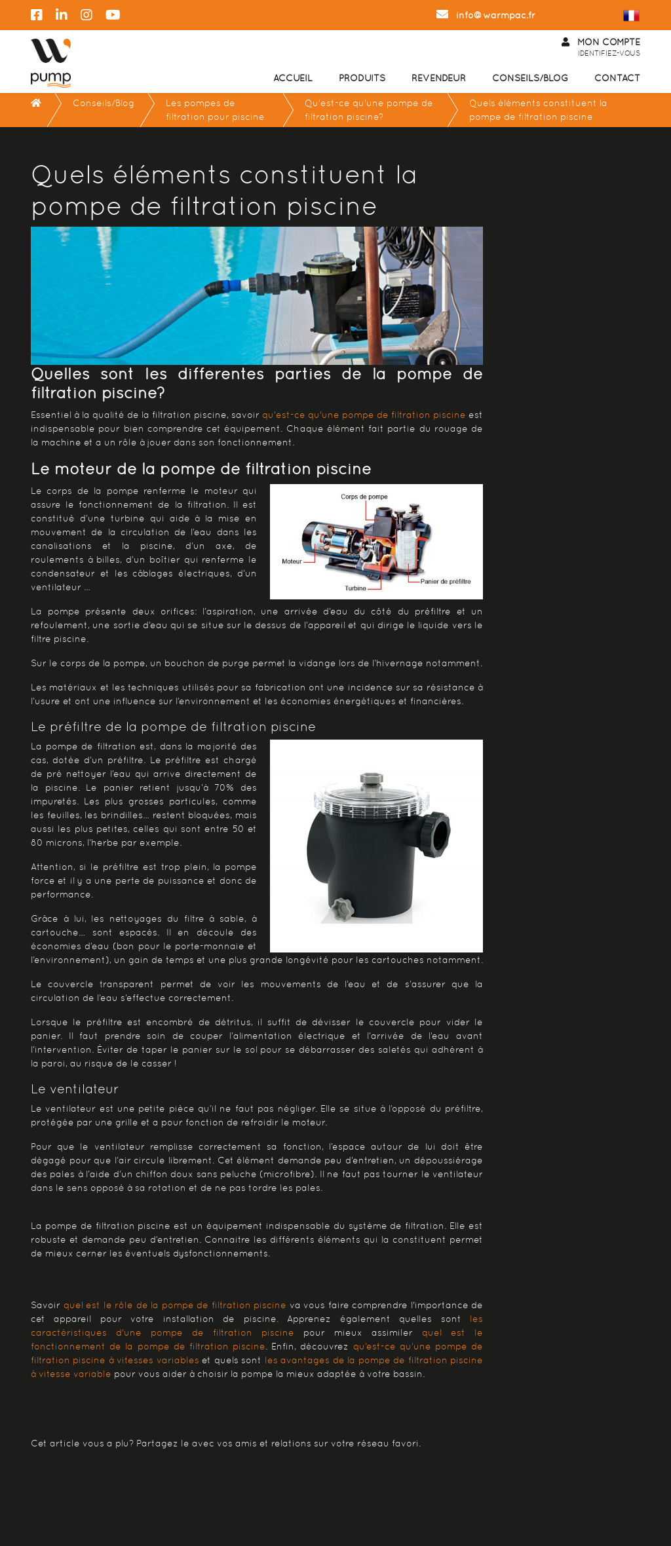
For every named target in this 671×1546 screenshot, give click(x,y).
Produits (362, 78)
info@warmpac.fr (485, 15)
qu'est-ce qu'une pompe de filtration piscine (364, 414)
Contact (617, 78)
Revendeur (439, 78)
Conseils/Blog (530, 78)
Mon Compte (601, 48)
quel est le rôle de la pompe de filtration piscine (175, 1305)
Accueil (293, 78)
